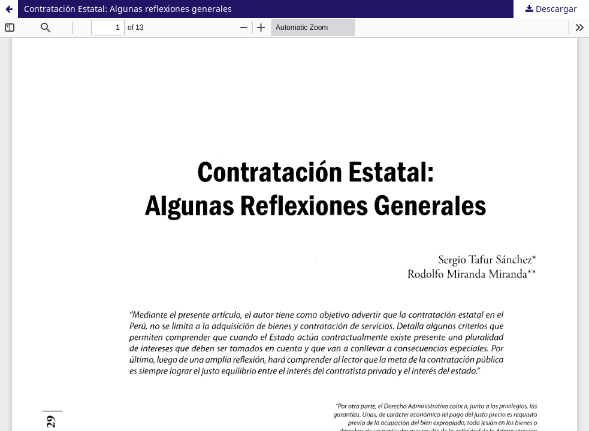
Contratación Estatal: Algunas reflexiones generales (128, 8)
